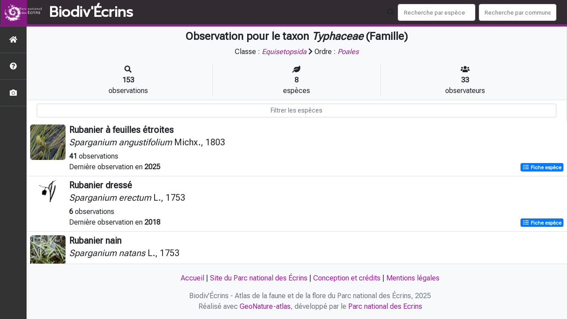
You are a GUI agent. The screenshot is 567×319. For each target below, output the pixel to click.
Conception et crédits (347, 278)
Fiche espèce (542, 167)
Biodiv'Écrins (91, 12)
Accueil (192, 278)
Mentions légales (412, 278)
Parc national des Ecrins (385, 306)
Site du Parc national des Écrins (258, 278)
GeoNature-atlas (265, 306)
